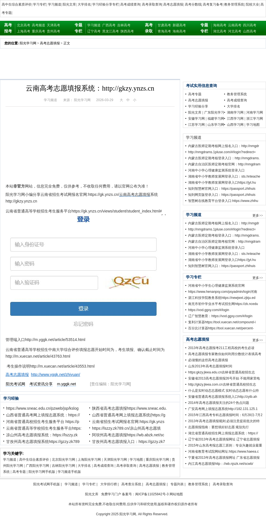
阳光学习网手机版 (42, 472)
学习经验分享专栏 (105, 4)
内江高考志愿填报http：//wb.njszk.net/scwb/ (220, 464)
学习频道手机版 (69, 472)
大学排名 (84, 4)
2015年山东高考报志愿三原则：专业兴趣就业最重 (225, 445)
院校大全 (252, 4)
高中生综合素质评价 (17, 4)
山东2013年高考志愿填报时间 (210, 366)
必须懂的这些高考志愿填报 (208, 360)
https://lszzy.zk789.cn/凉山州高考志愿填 (126, 428)
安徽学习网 (196, 118)
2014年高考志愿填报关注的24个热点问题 (218, 403)
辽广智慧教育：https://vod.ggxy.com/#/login (220, 316)
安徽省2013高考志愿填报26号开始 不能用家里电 (224, 378)
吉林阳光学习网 (63, 466)
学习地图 (136, 459)
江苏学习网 (196, 125)
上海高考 (23, 31)
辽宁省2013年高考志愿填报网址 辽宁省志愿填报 (224, 439)
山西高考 (249, 31)
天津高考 (53, 25)
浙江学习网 (254, 118)
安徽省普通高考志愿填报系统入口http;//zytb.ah (222, 397)
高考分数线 (193, 4)
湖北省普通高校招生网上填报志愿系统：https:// (223, 433)
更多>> (257, 215)
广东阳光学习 (214, 112)
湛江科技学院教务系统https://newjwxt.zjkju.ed (221, 298)
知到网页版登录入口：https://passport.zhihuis (221, 195)
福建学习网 (216, 118)
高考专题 (19, 472)
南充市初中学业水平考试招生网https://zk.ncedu (223, 304)
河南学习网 (254, 112)
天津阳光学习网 (115, 459)
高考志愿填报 (173, 4)
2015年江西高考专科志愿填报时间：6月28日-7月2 (225, 415)
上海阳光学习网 (89, 459)
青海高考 (164, 31)
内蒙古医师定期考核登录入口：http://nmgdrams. (224, 158)
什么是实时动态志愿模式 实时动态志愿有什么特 (223, 391)
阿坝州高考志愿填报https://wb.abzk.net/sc (128, 435)
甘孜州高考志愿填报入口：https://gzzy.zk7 (128, 441)
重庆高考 (38, 31)
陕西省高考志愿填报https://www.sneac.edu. (129, 408)
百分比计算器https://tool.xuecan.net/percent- (221, 328)
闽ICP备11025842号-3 (151, 494)
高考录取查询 (152, 4)
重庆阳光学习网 (157, 459)
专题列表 (177, 484)
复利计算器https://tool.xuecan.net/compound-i (221, 322)
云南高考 (234, 25)
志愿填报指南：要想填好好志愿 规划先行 (218, 427)
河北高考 (234, 31)
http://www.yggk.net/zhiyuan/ (55, 374)
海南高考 (179, 31)
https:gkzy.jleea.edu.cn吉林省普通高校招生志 (221, 372)
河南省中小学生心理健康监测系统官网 (216, 286)
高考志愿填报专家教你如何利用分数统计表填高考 (224, 354)
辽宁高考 (94, 31)
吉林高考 (124, 25)
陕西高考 (127, 31)
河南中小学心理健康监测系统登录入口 (216, 170)
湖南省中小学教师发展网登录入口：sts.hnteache (224, 176)
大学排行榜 (108, 484)
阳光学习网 (28, 43)
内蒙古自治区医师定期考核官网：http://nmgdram (224, 164)
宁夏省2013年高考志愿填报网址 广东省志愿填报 (224, 458)
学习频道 (54, 4)
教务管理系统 (234, 4)
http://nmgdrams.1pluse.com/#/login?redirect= (222, 152)
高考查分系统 (131, 484)
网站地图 (176, 494)
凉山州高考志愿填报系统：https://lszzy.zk (42, 435)
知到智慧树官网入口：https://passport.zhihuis (221, 189)
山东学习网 (216, 125)
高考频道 (38, 25)
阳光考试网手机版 (46, 484)
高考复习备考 (213, 4)
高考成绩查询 (130, 4)
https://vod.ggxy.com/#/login (208, 310)
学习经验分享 (198, 106)
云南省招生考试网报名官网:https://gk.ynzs (128, 421)
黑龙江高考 (110, 31)
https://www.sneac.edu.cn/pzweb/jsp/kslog (42, 408)
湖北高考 (219, 31)
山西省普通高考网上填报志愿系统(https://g (128, 415)
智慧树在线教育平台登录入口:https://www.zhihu (223, 201)
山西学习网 (235, 125)
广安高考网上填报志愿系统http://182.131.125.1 (223, 409)
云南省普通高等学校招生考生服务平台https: (43, 428)
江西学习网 (235, 118)
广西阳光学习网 (37, 466)
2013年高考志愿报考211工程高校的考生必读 (221, 348)
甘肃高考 (164, 25)
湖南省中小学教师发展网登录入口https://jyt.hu (222, 182)
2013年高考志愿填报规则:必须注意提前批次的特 (224, 421)
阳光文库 (69, 4)
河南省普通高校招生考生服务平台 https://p (42, 421)
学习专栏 (39, 4)
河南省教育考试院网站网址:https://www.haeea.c (223, 451)
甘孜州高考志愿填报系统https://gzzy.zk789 (43, 441)
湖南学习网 (235, 112)
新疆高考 (179, 25)
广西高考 (109, 25)
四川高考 (249, 25)
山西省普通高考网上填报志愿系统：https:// (43, 415)
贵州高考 (53, 31)
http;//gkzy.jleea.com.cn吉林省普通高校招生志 (222, 384)
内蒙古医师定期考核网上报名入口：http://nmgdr (223, 146)
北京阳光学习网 (63, 459)
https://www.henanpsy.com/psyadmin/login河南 (222, 292)
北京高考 (23, 25)
